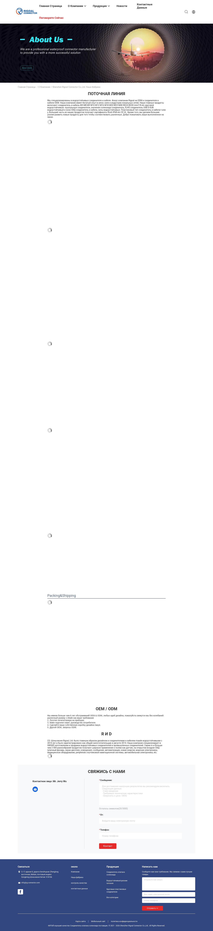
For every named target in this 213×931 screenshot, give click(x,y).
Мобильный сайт (98, 921)
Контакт (107, 846)
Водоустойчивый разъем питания (116, 882)
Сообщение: (106, 780)
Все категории (112, 897)
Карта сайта (81, 921)
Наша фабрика (77, 877)
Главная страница (27, 87)
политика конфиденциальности (124, 921)
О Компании (44, 87)
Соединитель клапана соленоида (115, 873)
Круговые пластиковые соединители (116, 890)
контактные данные (79, 889)
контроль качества (79, 883)
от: (101, 815)
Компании (75, 872)
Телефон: (104, 830)
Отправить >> (152, 908)
